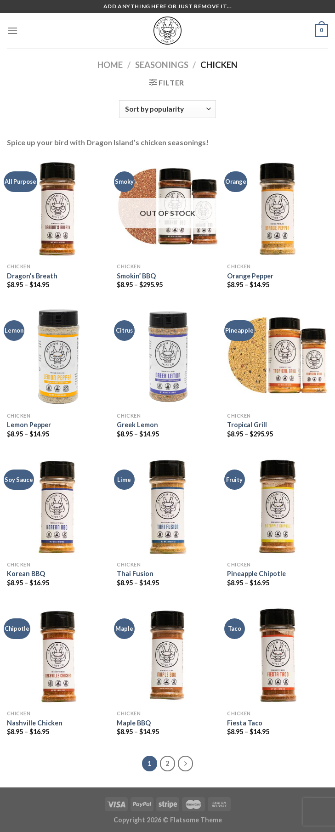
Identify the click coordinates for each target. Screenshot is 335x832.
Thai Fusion (135, 573)
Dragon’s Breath (32, 276)
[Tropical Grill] (277, 357)
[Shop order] (167, 109)
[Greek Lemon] (167, 357)
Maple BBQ (134, 723)
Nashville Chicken (34, 723)
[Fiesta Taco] (277, 655)
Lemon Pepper (29, 425)
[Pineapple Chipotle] (277, 506)
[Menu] (12, 30)
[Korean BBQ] (57, 506)
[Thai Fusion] (167, 506)
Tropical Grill (247, 425)
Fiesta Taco (244, 723)
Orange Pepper (250, 276)
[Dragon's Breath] (57, 208)
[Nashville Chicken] (57, 655)
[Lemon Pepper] (57, 357)
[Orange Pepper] (277, 208)
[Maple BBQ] (167, 655)
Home (110, 65)
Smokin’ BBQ (136, 276)
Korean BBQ (26, 573)
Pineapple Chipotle (256, 573)
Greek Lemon (137, 425)
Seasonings (161, 65)
